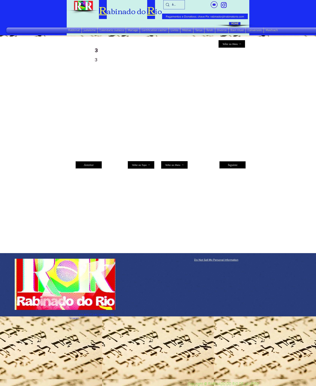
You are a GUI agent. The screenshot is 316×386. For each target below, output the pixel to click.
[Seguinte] (232, 165)
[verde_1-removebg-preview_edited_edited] (224, 5)
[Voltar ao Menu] (232, 44)
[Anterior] (88, 165)
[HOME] (234, 23)
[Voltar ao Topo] (141, 165)
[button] (74, 30)
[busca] (174, 4)
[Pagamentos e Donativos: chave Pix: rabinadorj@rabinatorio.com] (205, 16)
